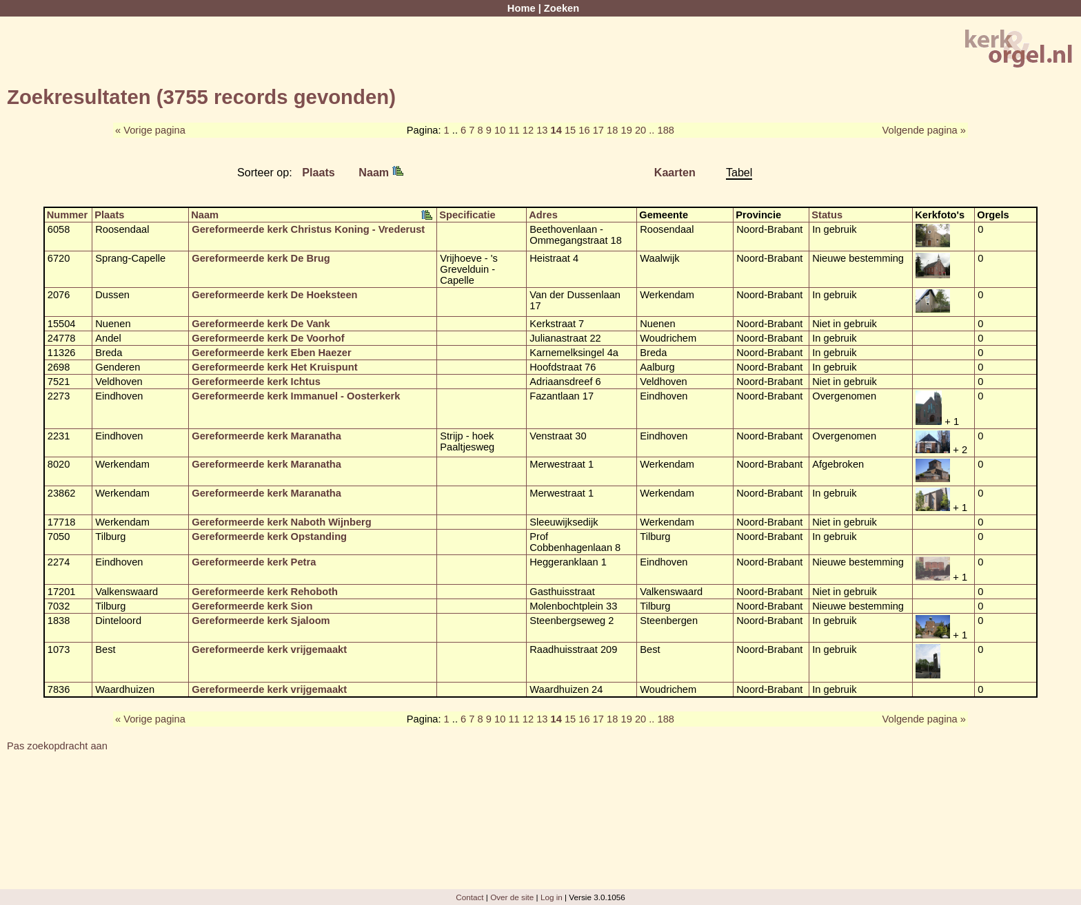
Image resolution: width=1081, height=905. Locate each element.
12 (528, 130)
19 (626, 130)
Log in (551, 897)
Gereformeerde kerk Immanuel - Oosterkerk (296, 396)
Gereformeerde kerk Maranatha (266, 435)
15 (570, 130)
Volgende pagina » (924, 130)
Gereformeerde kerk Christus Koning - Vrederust (308, 229)
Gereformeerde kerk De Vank (261, 323)
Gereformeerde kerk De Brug (261, 258)
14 (556, 130)
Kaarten (675, 172)
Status (826, 214)
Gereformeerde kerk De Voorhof (268, 338)
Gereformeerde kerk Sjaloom (261, 620)
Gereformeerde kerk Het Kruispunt (274, 367)
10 (499, 130)
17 (598, 130)
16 (583, 130)
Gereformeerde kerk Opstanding (269, 536)
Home (521, 8)
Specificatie (467, 214)
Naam (380, 172)
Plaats (318, 172)
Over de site (512, 897)
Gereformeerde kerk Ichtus (256, 381)
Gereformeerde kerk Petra (254, 562)
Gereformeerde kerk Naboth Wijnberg (282, 522)
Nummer (67, 214)
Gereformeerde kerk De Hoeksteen (274, 294)
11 (513, 130)
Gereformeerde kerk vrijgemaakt (269, 649)
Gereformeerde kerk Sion (252, 606)
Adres (543, 214)
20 (640, 130)
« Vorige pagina (150, 130)
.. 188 (661, 130)
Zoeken (561, 8)
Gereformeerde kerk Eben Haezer (271, 352)
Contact (469, 897)
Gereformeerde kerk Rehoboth (265, 591)
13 (541, 130)
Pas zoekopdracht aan (57, 745)
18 (612, 130)
